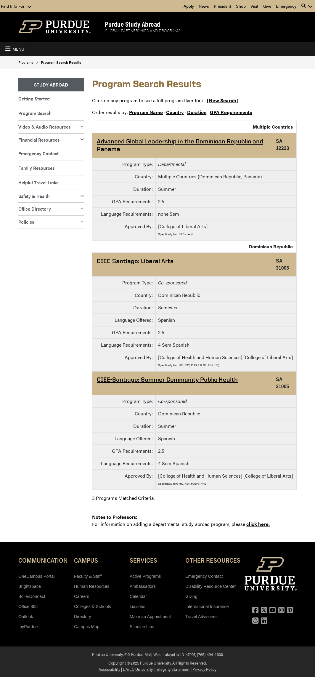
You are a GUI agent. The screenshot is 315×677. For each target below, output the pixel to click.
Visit (254, 6)
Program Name (146, 112)
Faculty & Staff (88, 576)
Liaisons (137, 606)
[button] (307, 6)
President (222, 6)
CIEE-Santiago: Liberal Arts (135, 260)
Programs (25, 62)
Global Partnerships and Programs (142, 30)
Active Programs (145, 576)
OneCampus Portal (36, 576)
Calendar (138, 596)
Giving (191, 596)
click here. (258, 524)
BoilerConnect (31, 596)
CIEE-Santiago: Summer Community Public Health (167, 379)
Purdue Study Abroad (132, 24)
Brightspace (29, 586)
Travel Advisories (201, 616)
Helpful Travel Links (38, 182)
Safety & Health (34, 196)
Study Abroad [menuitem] (51, 84)
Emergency (286, 6)
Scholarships (142, 626)
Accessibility (109, 669)
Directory (82, 616)
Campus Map (86, 626)
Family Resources (36, 167)
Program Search (35, 113)
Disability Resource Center (210, 586)
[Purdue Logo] (54, 26)
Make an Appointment (150, 616)
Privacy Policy (204, 669)
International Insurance (207, 606)
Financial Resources (39, 139)
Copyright (117, 663)
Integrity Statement (172, 669)
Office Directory (34, 208)
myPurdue (28, 626)
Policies (26, 221)
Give (267, 6)
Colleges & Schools (92, 606)
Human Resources (91, 586)
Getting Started (34, 98)
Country (175, 112)
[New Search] (222, 100)
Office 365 (28, 606)
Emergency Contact (38, 153)
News (204, 6)
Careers (81, 596)
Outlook (25, 616)
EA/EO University (138, 669)
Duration (196, 112)
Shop (241, 6)
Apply (189, 6)
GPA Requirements (231, 112)
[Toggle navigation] (14, 48)
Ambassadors (143, 586)
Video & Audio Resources (44, 126)
